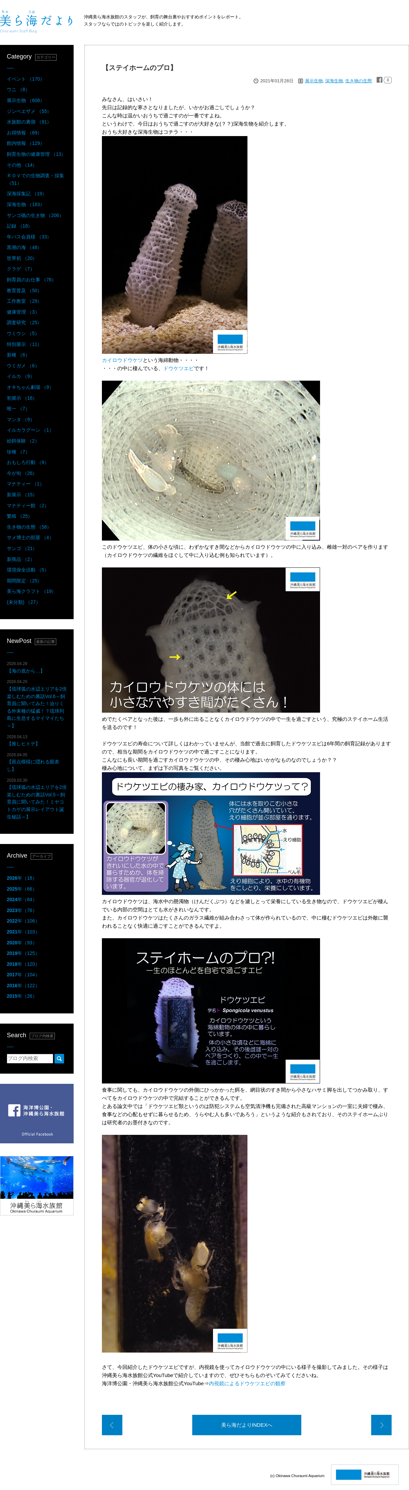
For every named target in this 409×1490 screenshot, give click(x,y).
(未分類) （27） (24, 602)
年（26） (22, 996)
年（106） (23, 921)
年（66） (22, 889)
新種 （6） (18, 355)
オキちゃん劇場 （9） (30, 387)
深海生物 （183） (26, 204)
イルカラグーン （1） (30, 430)
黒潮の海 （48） (24, 247)
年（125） (23, 953)
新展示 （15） (22, 494)
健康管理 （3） (23, 312)
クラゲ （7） (21, 268)
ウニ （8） (18, 89)
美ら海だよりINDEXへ (247, 1425)
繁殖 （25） (19, 516)
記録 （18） (19, 226)
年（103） (23, 931)
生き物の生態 (358, 80)
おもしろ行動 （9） (28, 462)
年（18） (22, 878)
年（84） (22, 899)
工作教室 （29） (24, 301)
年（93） (22, 942)
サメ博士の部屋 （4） (30, 537)
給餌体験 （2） (23, 441)
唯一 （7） (18, 408)
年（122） (23, 985)
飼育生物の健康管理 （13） (36, 154)
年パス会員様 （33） (29, 236)
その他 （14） (22, 165)
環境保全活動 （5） (28, 570)
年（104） (23, 974)
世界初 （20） (22, 258)
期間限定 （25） (24, 580)
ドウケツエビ (178, 368)
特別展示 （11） (24, 344)
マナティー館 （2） (28, 505)
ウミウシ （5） (23, 333)
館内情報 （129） (26, 143)
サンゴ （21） (22, 548)
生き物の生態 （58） (29, 527)
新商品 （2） (21, 559)
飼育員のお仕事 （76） (31, 279)
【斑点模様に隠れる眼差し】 (33, 762)
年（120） (23, 964)
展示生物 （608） (26, 100)
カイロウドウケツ (122, 360)
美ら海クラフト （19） (31, 591)
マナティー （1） (25, 483)
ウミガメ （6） (23, 365)
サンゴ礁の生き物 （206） (35, 215)
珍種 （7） (18, 451)
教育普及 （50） (24, 290)
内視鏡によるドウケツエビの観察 (247, 1383)
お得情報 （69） (24, 132)
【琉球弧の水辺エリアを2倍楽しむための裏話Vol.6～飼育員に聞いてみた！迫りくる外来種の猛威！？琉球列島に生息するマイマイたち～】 (37, 703)
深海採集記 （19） (27, 193)
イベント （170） (26, 79)
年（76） (22, 910)
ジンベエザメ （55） (29, 111)
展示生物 (314, 80)
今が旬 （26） (22, 473)
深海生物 (334, 80)
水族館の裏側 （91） (29, 122)
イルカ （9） (21, 376)
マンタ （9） (21, 419)
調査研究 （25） (24, 322)
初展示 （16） (22, 398)
